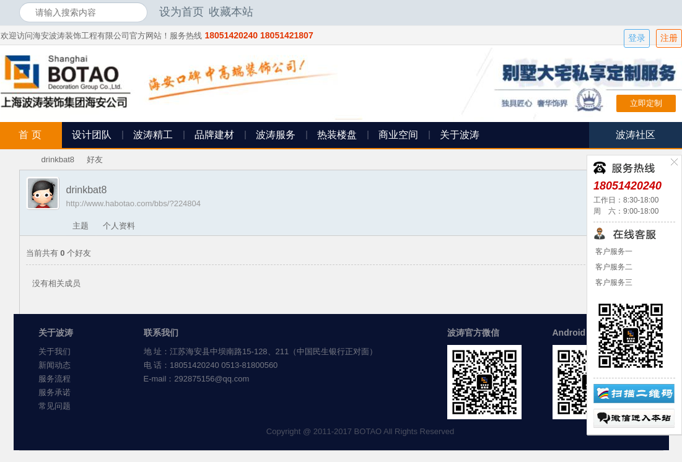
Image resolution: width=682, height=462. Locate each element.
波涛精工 (153, 134)
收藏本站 (231, 12)
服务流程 (54, 378)
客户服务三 (612, 282)
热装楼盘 (337, 134)
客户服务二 (612, 267)
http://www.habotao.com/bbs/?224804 (133, 203)
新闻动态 (54, 365)
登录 (636, 38)
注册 (669, 38)
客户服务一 (612, 251)
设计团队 (91, 134)
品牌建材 (214, 134)
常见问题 (54, 406)
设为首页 (181, 12)
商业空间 (398, 134)
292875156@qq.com (211, 378)
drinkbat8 (58, 159)
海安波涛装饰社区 (24, 159)
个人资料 (119, 225)
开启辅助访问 (660, 11)
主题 (80, 225)
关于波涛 (459, 134)
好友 (95, 159)
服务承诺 (54, 392)
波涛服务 (275, 134)
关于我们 (54, 351)
